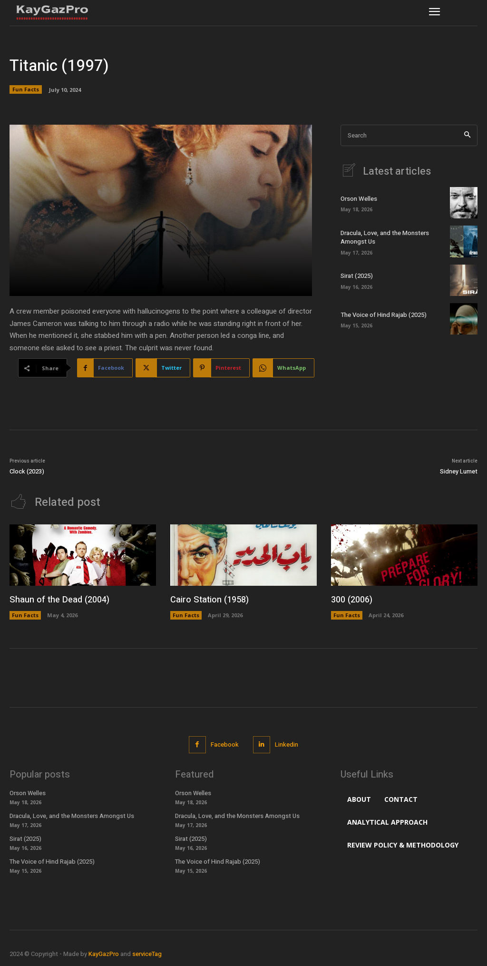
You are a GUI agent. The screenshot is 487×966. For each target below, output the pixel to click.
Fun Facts (26, 89)
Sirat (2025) (356, 276)
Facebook (225, 744)
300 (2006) (351, 599)
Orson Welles (359, 198)
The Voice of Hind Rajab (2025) (383, 314)
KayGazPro (103, 953)
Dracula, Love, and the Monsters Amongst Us (385, 237)
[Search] (467, 135)
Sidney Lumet (458, 471)
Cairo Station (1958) (208, 599)
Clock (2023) (27, 471)
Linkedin (286, 744)
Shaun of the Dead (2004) (58, 599)
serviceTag (147, 953)
